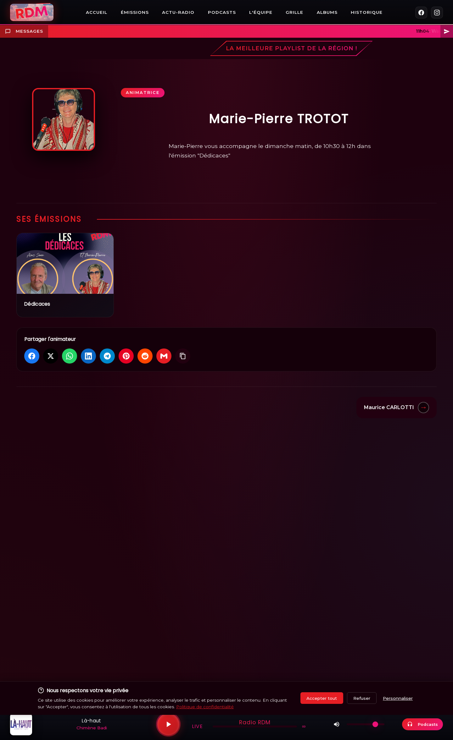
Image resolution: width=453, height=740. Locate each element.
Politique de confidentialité (205, 706)
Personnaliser (398, 698)
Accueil (96, 12)
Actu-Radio (178, 12)
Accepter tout (321, 698)
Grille (294, 12)
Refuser (361, 698)
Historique (367, 12)
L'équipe (260, 12)
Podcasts (222, 12)
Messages (24, 31)
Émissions (135, 12)
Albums (327, 12)
